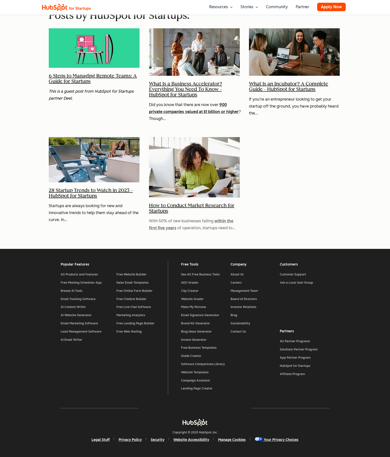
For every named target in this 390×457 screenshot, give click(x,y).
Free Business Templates (199, 347)
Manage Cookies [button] (232, 440)
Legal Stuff (101, 440)
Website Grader (192, 299)
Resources (218, 6)
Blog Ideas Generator (196, 331)
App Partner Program (295, 357)
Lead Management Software (81, 331)
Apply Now (331, 6)
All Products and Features (79, 274)
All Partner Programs (295, 341)
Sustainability (240, 323)
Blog (234, 315)
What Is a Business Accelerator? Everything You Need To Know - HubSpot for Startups (185, 89)
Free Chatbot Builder (131, 299)
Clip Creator (189, 291)
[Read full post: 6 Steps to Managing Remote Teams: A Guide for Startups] (94, 69)
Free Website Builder (131, 274)
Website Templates (195, 372)
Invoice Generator (193, 340)
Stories (247, 6)
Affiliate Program (292, 374)
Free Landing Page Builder (135, 323)
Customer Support (293, 274)
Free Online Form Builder (134, 291)
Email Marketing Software (79, 323)
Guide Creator (191, 356)
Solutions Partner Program (299, 349)
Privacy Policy (130, 440)
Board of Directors (244, 299)
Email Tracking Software (78, 299)
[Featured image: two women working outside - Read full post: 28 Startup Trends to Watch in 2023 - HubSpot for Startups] (94, 184)
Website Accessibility (191, 440)
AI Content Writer (73, 307)
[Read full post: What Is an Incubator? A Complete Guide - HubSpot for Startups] (294, 77)
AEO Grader (189, 282)
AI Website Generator (76, 315)
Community (277, 6)
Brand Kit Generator (195, 323)
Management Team (244, 291)
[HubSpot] (195, 422)
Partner (302, 6)
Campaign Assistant (195, 380)
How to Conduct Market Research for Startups (191, 208)
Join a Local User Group (296, 282)
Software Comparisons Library (203, 364)
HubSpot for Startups (295, 366)
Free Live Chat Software (133, 307)
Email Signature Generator (200, 315)
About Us (237, 274)
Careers (236, 282)
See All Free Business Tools (200, 274)
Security (157, 440)
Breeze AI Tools (72, 291)
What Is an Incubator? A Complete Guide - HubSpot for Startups (288, 86)
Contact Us (238, 331)
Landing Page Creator (196, 388)
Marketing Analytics (130, 315)
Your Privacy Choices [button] (276, 439)
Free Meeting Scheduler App (81, 282)
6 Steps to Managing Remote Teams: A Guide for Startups (93, 78)
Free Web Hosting (129, 331)
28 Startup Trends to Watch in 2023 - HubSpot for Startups (91, 193)
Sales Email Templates (132, 282)
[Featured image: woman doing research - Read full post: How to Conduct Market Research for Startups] (194, 199)
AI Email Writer (71, 340)
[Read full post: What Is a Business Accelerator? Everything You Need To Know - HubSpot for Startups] (194, 77)
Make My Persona (193, 307)
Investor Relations (243, 307)
